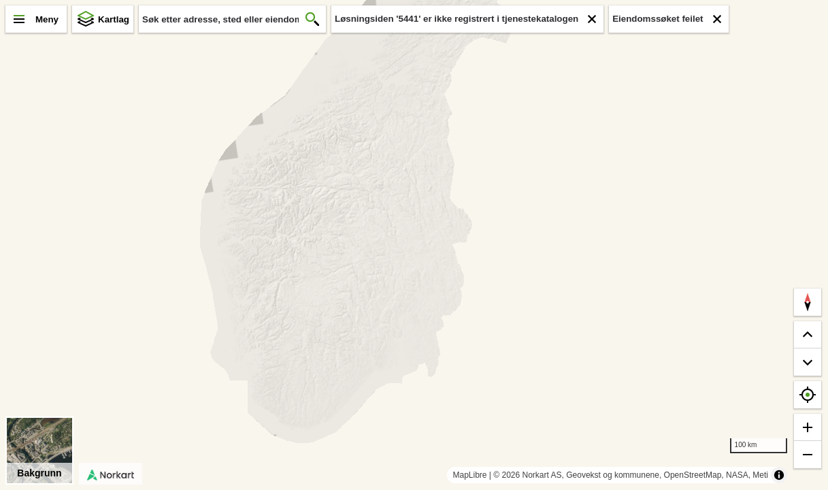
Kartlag (113, 19)
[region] (414, 245)
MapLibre (469, 475)
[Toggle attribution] (779, 475)
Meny (47, 19)
